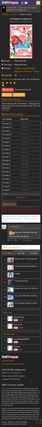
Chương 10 (6, 183)
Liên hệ (11, 361)
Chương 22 (6, 138)
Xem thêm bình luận (11, 247)
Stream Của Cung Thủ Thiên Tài (26, 288)
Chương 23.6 (7, 123)
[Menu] (38, 3)
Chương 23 (6, 131)
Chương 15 (6, 164)
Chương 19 (6, 149)
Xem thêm (6, 110)
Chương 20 (6, 146)
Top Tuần (21, 253)
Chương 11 (6, 179)
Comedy (18, 68)
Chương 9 (5, 186)
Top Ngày (33, 253)
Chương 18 (6, 153)
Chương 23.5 (7, 127)
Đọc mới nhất (19, 95)
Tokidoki (17, 273)
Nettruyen (5, 388)
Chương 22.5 (7, 135)
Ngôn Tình (19, 71)
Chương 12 (6, 175)
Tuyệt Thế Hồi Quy (21, 281)
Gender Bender (29, 68)
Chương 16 (6, 160)
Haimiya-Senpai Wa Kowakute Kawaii (28, 266)
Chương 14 (6, 168)
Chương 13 (6, 171)
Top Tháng (8, 253)
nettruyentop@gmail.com (14, 373)
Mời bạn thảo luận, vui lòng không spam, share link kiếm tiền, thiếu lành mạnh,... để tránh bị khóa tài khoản (20, 219)
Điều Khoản (5, 364)
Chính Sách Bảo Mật (17, 364)
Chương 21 (6, 142)
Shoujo (36, 71)
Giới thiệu (5, 361)
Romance (28, 71)
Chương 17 (6, 157)
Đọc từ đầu (7, 95)
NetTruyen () (8, 204)
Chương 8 (5, 190)
